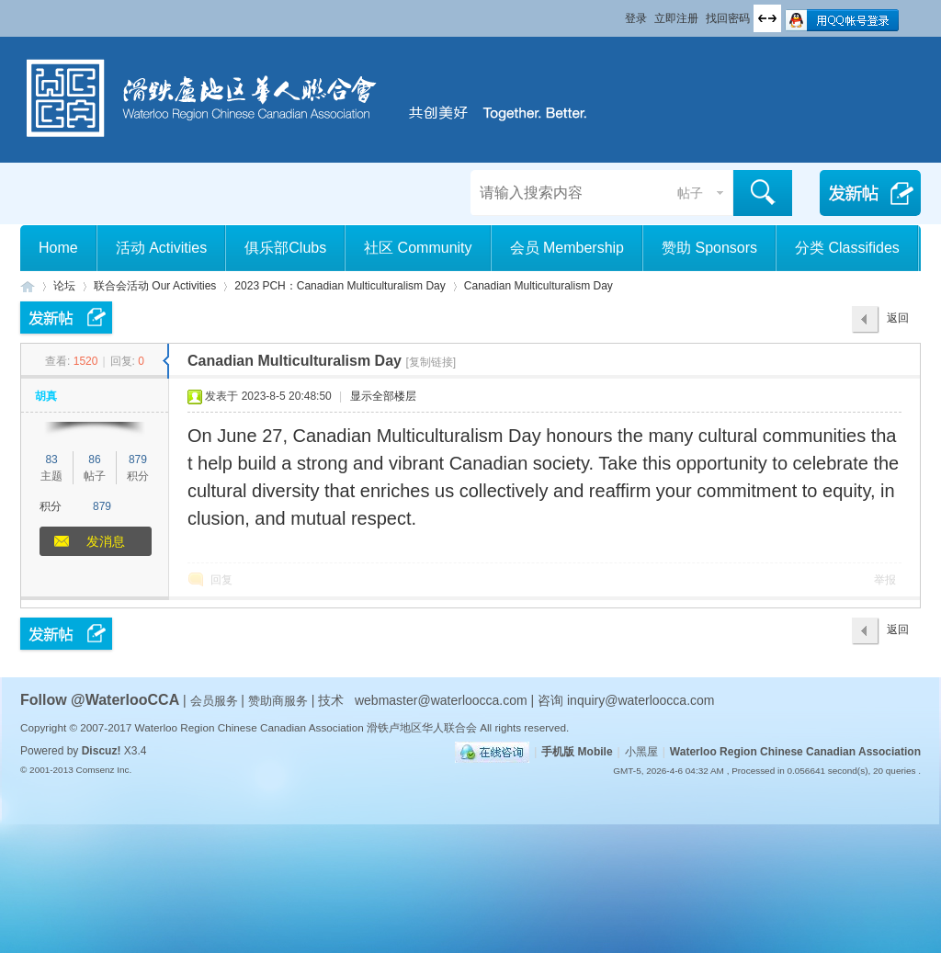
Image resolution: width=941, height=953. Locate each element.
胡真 (46, 396)
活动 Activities (162, 247)
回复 (221, 579)
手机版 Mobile (576, 751)
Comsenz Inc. (103, 770)
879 (138, 459)
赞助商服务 (278, 701)
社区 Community (417, 247)
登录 (636, 18)
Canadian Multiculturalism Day (538, 285)
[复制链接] (430, 362)
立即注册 (676, 18)
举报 (885, 579)
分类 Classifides (847, 247)
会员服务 (216, 701)
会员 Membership (567, 247)
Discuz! (101, 750)
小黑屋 (641, 751)
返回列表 (898, 323)
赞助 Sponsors (709, 247)
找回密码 (728, 18)
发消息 (105, 541)
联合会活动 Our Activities (155, 285)
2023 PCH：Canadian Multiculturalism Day (339, 285)
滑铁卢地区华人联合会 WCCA (27, 286)
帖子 (690, 193)
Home (58, 247)
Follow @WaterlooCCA (99, 700)
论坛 (64, 285)
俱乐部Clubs (285, 247)
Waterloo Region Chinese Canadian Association (795, 751)
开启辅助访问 (616, 13)
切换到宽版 (767, 18)
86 (94, 459)
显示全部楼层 (383, 396)
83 (51, 459)
